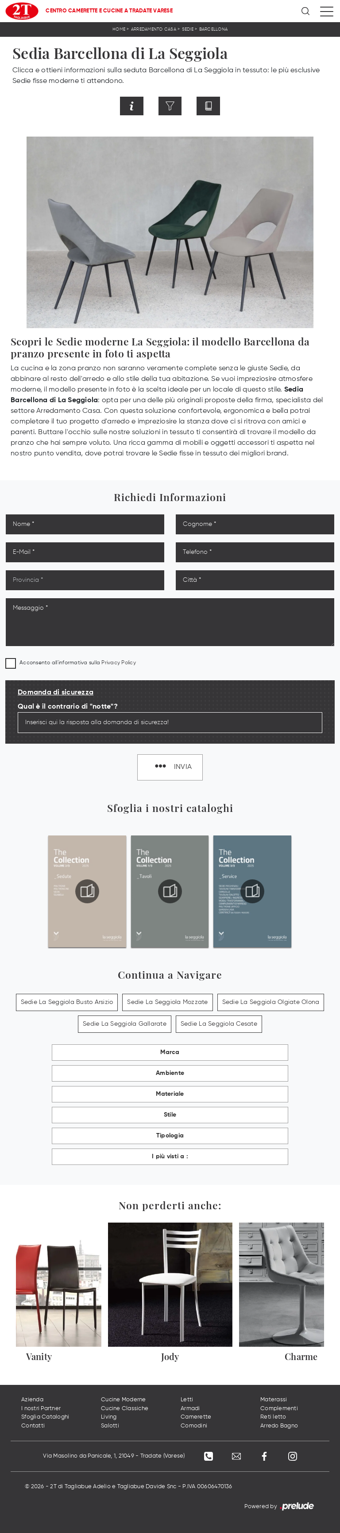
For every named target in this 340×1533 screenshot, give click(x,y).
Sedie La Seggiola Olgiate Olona (271, 1003)
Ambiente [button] (170, 1073)
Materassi (273, 1400)
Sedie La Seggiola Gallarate (124, 1024)
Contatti (33, 1426)
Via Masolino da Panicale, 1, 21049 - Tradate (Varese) (113, 1456)
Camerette (196, 1417)
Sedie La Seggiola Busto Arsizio (67, 1003)
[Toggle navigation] (326, 11)
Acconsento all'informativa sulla (77, 663)
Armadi (190, 1408)
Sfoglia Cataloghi (45, 1417)
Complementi (279, 1408)
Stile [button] (170, 1115)
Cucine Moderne (123, 1400)
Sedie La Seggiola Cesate (219, 1024)
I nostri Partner (41, 1408)
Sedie (187, 29)
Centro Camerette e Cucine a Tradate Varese (109, 11)
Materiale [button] (170, 1094)
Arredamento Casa (153, 29)
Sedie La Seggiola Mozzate (167, 1003)
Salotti (110, 1426)
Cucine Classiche (124, 1408)
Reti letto (273, 1417)
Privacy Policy (118, 663)
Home (118, 29)
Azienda (32, 1400)
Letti (187, 1400)
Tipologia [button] (170, 1136)
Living (109, 1417)
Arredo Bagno (279, 1426)
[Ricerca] (306, 11)
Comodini (194, 1426)
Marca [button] (169, 1053)
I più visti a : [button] (170, 1157)
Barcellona (213, 29)
